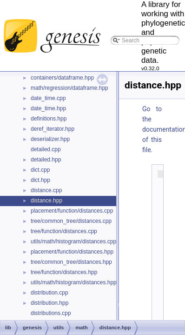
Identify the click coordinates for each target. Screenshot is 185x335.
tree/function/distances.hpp (64, 272)
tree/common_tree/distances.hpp (71, 262)
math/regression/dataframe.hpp (69, 88)
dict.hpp (40, 180)
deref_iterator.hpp (52, 129)
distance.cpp (46, 190)
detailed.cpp (46, 149)
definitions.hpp (48, 118)
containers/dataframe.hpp (62, 77)
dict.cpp (40, 170)
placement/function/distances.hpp (72, 251)
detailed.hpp (46, 159)
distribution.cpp (49, 292)
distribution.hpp (49, 303)
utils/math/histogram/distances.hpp (74, 282)
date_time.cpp (48, 98)
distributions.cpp (51, 313)
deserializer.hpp (50, 139)
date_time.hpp (48, 108)
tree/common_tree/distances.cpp (71, 221)
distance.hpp (46, 200)
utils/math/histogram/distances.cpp (73, 241)
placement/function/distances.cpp (72, 211)
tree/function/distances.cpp (64, 231)
